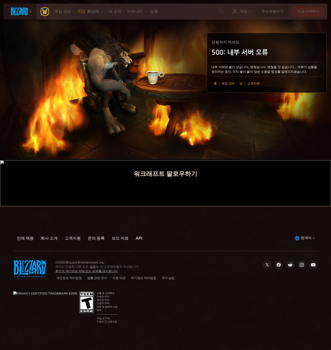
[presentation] (20, 12)
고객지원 (253, 83)
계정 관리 (228, 83)
